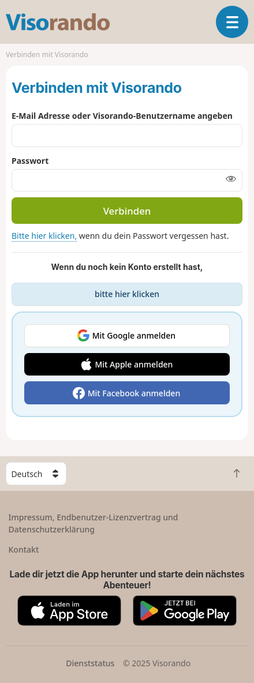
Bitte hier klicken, (44, 235)
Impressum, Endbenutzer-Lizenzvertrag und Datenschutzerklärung (93, 523)
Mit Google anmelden (133, 335)
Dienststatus (90, 663)
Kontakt (24, 549)
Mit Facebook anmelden (134, 393)
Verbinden (127, 210)
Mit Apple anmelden (134, 364)
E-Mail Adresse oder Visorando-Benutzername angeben (122, 115)
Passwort (30, 160)
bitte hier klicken (127, 293)
